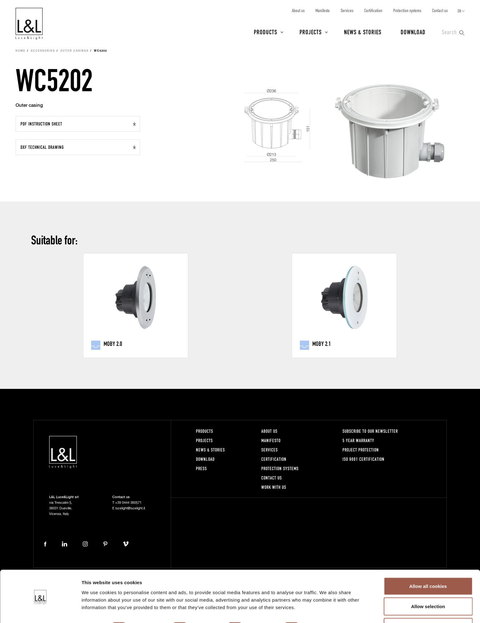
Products (265, 32)
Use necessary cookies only (428, 606)
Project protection (361, 449)
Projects (311, 32)
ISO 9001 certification (363, 459)
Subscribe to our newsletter (370, 431)
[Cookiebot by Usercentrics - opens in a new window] (40, 611)
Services (347, 10)
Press (201, 468)
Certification (373, 10)
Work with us (273, 487)
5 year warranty (358, 440)
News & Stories (362, 32)
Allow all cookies (428, 565)
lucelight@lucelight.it (130, 508)
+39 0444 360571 (128, 502)
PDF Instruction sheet (41, 123)
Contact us (440, 10)
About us (298, 10)
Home (21, 51)
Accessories (43, 51)
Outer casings (74, 51)
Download (413, 32)
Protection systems (407, 10)
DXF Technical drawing (42, 147)
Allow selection (428, 586)
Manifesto (322, 10)
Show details (326, 607)
